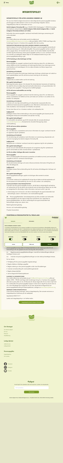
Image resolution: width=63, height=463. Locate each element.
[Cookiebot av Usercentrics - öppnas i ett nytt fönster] (52, 218)
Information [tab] (31, 221)
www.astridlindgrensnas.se (14, 122)
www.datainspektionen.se (48, 287)
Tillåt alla (49, 244)
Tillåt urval (31, 244)
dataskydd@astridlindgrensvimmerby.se (18, 41)
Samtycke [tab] (13, 221)
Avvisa (13, 244)
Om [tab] (50, 221)
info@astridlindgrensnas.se (23, 397)
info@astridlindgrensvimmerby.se (40, 278)
